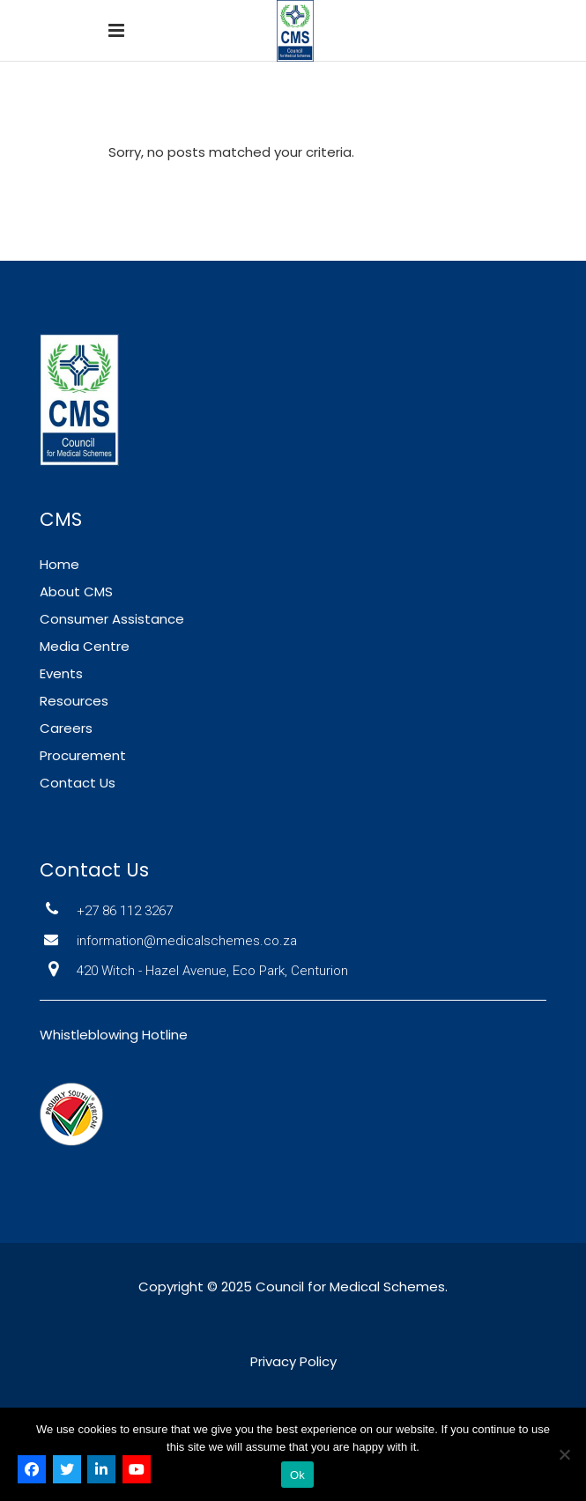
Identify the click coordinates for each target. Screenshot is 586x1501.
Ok (297, 1475)
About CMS (76, 591)
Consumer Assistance (112, 619)
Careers (66, 728)
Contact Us (77, 782)
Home (59, 564)
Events (61, 673)
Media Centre (85, 646)
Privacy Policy (293, 1361)
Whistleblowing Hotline (114, 1034)
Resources (74, 700)
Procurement (83, 755)
